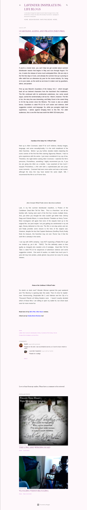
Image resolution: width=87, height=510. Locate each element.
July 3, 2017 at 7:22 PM (47, 351)
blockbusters (34, 332)
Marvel (55, 332)
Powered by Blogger (43, 505)
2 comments (26, 450)
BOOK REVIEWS (34, 19)
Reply (25, 358)
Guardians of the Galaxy (47, 332)
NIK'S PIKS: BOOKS (46, 19)
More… (55, 19)
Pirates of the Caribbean (25, 335)
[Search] (67, 4)
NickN (26, 344)
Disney (39, 332)
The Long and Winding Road (34, 447)
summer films (34, 335)
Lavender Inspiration (35, 351)
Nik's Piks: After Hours (36, 311)
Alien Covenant (26, 332)
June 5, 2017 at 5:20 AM (34, 344)
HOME (26, 19)
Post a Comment (27, 494)
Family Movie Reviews (34, 316)
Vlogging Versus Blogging (34, 490)
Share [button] (20, 330)
